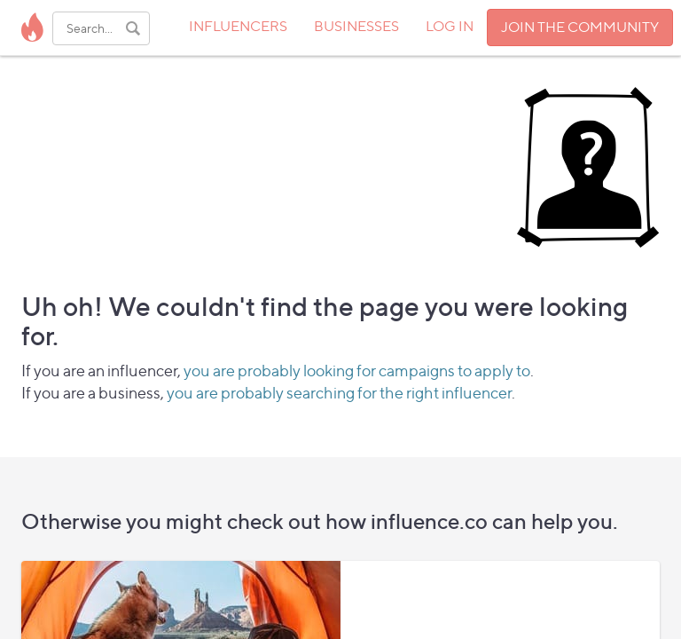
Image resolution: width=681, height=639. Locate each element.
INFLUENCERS (238, 26)
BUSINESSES (356, 26)
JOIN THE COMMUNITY (580, 27)
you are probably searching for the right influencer (339, 392)
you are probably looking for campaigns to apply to (357, 370)
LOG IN (450, 26)
